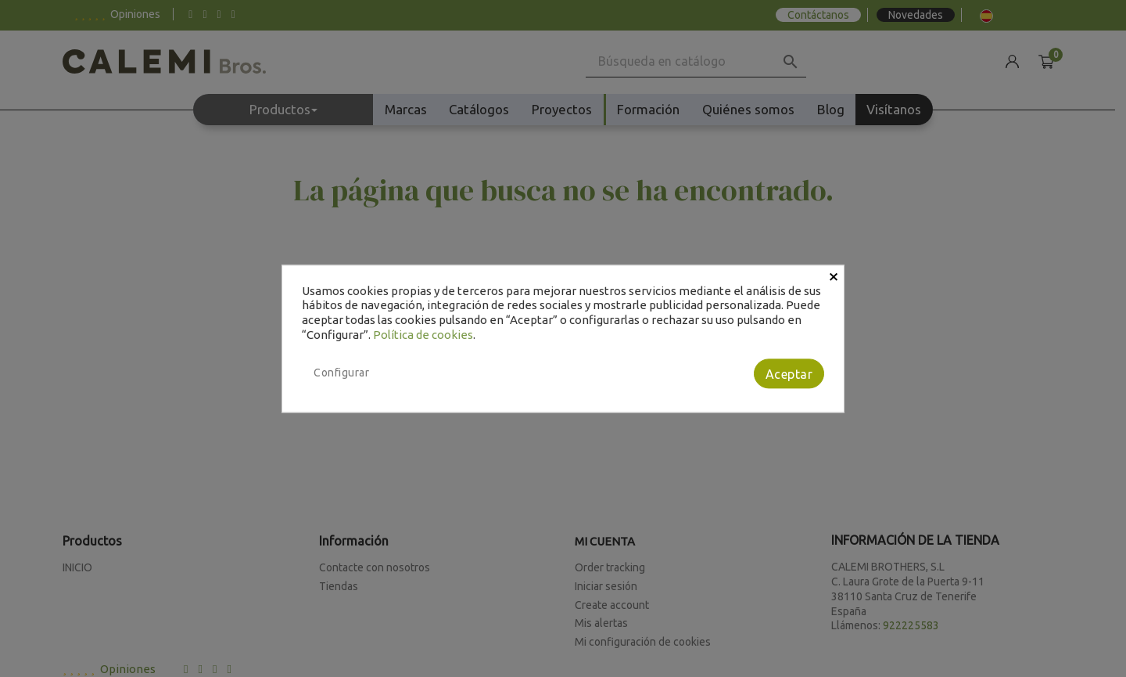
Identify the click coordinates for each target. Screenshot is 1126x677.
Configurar (341, 372)
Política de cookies (423, 334)
